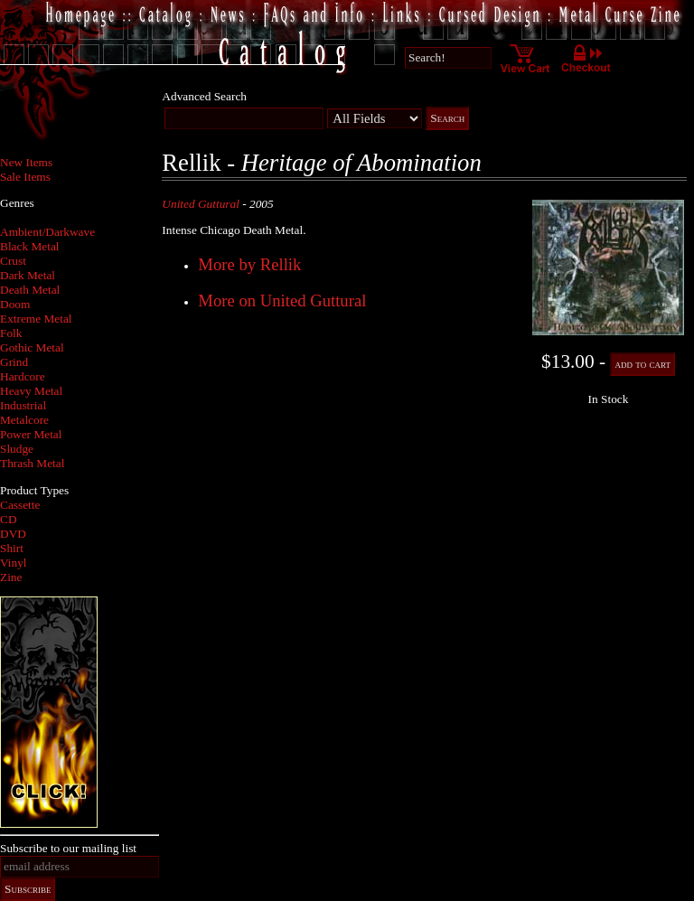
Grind (14, 362)
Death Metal (30, 289)
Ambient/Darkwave (47, 232)
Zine (11, 577)
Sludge (16, 448)
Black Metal (30, 246)
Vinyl (13, 562)
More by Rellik (249, 264)
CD (8, 519)
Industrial (23, 405)
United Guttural (200, 204)
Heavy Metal (31, 391)
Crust (13, 260)
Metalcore (24, 420)
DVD (13, 533)
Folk (11, 333)
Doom (15, 304)
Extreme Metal (36, 318)
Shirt (11, 548)
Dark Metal (27, 275)
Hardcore (22, 376)
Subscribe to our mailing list (68, 848)
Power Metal (30, 434)
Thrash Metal (32, 463)
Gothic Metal (32, 347)
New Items (26, 162)
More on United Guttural (282, 300)
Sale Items (25, 176)
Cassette (20, 505)
